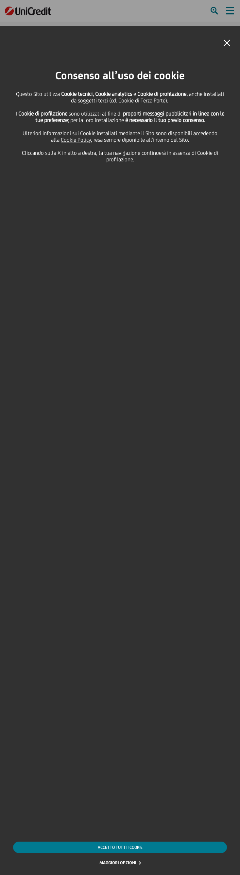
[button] (227, 43)
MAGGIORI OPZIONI (117, 862)
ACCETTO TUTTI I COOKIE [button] (120, 847)
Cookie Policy (76, 140)
